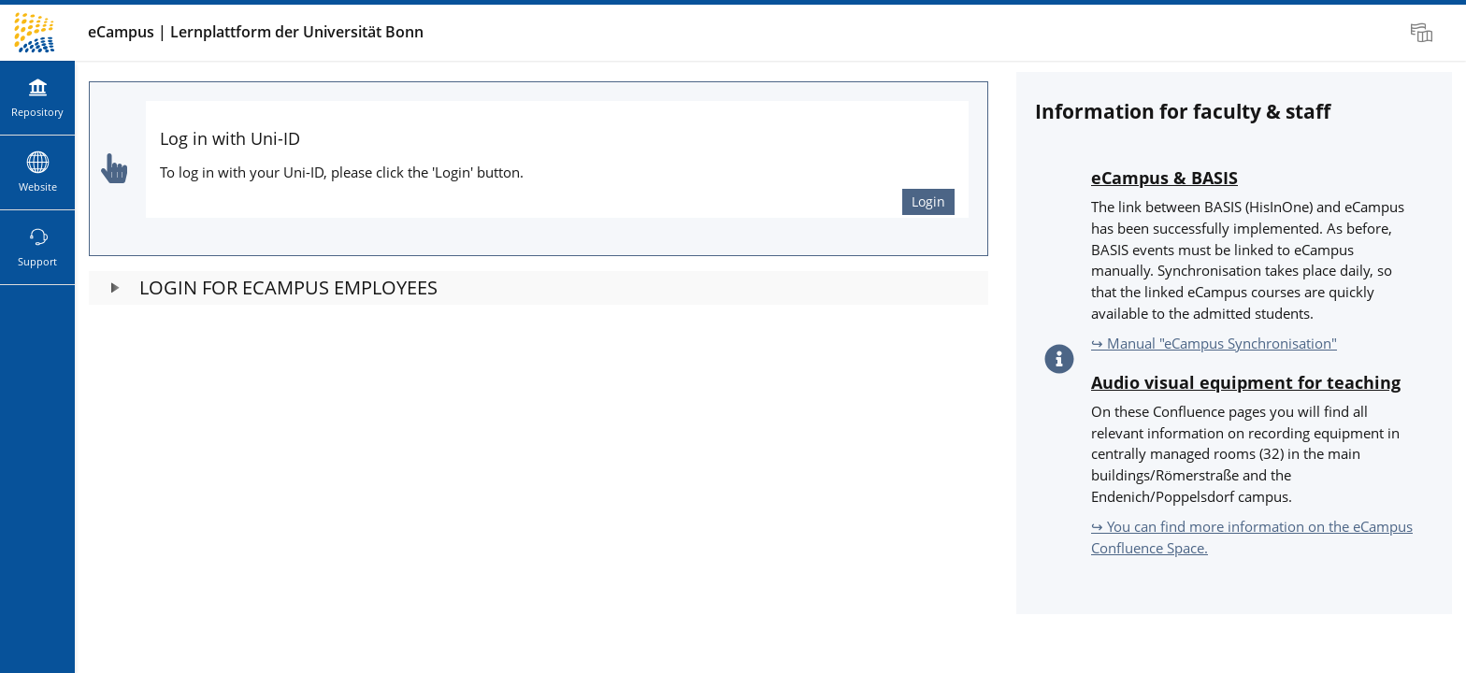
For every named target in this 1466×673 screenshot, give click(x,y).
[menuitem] (1424, 33)
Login (928, 201)
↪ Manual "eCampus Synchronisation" (1214, 343)
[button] (538, 288)
